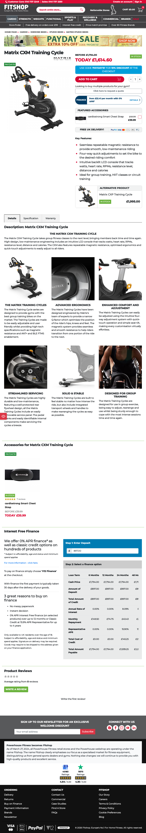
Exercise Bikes (38, 33)
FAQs (54, 814)
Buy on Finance (13, 805)
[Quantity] (135, 81)
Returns (8, 800)
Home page (11, 33)
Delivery (8, 796)
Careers (103, 800)
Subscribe (87, 733)
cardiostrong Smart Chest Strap (106, 118)
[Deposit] (105, 552)
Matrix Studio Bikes (77, 33)
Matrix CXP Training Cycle (115, 195)
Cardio (24, 33)
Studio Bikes (56, 33)
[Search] (59, 10)
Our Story (104, 796)
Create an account (122, 1)
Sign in (138, 1)
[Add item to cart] (99, 81)
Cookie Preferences (110, 814)
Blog (101, 818)
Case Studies (58, 805)
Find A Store (58, 809)
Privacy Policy (106, 809)
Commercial (58, 800)
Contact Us (57, 796)
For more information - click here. (21, 564)
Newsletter (10, 818)
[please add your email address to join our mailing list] (47, 733)
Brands (8, 814)
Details (135, 101)
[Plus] (139, 81)
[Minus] (131, 81)
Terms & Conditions (110, 805)
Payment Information (16, 809)
